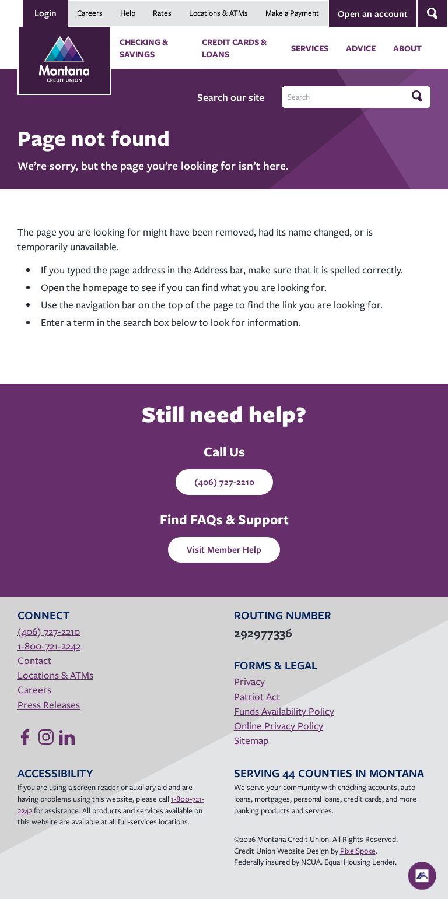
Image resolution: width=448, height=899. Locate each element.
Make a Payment (292, 13)
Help (127, 13)
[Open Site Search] (432, 13)
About (407, 48)
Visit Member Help (224, 549)
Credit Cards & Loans (234, 47)
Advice (361, 48)
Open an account (373, 13)
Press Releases (49, 704)
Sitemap (251, 740)
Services (309, 48)
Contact (34, 660)
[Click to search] (418, 97)
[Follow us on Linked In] (67, 737)
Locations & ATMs (218, 13)
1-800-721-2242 (49, 645)
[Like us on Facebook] (25, 737)
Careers (90, 13)
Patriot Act (257, 696)
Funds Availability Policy (284, 711)
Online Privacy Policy (278, 725)
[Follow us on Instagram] (46, 737)
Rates (162, 13)
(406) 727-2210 (224, 481)
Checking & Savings (144, 47)
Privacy (249, 681)
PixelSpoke (358, 850)
